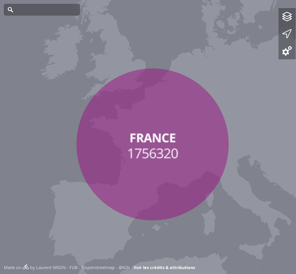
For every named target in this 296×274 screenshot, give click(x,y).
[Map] (148, 137)
